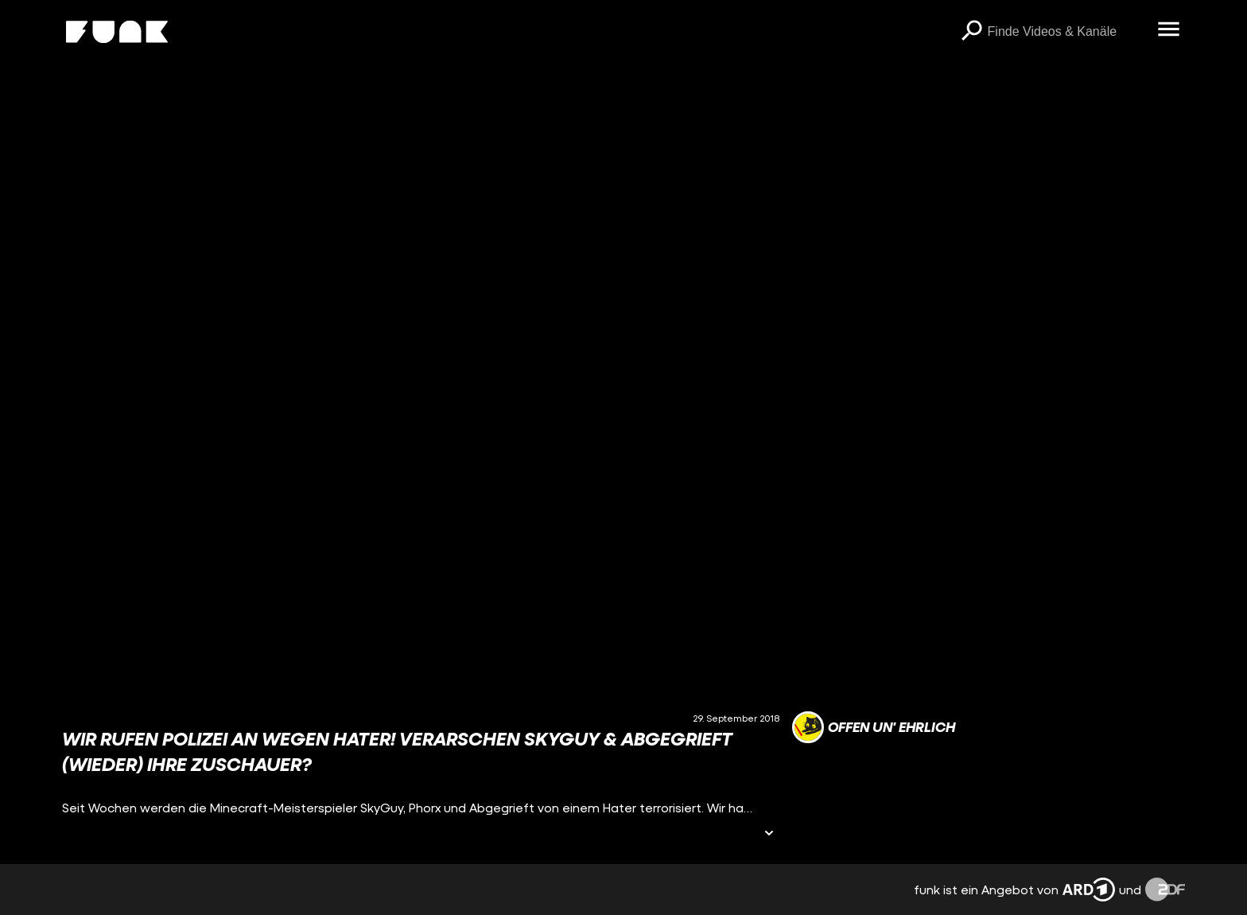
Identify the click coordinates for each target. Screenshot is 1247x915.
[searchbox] (1067, 32)
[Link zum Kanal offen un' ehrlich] (873, 727)
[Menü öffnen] (1169, 30)
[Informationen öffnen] (769, 834)
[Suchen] (972, 32)
